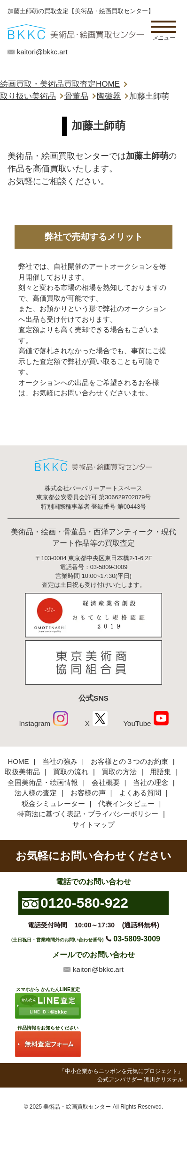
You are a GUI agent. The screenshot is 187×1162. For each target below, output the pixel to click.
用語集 (160, 772)
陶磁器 (109, 96)
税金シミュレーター (53, 803)
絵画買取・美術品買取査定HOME (60, 84)
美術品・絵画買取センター (77, 1106)
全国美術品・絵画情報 (43, 782)
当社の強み (60, 761)
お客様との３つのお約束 (129, 761)
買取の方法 (119, 772)
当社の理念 (150, 782)
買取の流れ (70, 772)
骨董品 (76, 96)
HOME (18, 761)
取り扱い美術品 (28, 96)
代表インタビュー (126, 803)
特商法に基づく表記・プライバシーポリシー (87, 814)
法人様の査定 (36, 793)
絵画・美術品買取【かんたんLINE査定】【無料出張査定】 (76, 31)
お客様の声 (88, 793)
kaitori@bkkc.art (42, 52)
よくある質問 (140, 793)
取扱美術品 (22, 772)
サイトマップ (93, 825)
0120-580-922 (84, 902)
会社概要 (106, 782)
